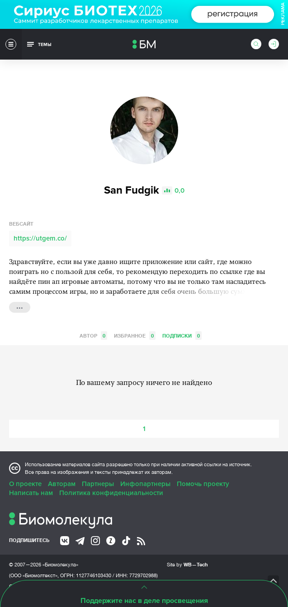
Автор (93, 335)
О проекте (25, 484)
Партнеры (98, 484)
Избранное (135, 335)
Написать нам (31, 493)
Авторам (62, 484)
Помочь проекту (203, 484)
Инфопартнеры (145, 484)
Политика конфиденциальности (111, 493)
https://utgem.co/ (40, 238)
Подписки (182, 335)
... (19, 306)
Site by (187, 564)
